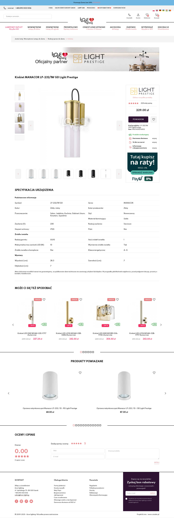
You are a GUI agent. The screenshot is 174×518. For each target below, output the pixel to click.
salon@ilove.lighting (22, 495)
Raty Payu (57, 490)
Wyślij (156, 462)
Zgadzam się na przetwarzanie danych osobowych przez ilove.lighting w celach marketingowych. (140, 500)
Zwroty (92, 490)
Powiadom (138, 119)
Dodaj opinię (147, 103)
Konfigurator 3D (119, 8)
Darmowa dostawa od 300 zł (64, 502)
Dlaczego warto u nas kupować (65, 500)
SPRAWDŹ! (97, 2)
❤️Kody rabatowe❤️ (104, 8)
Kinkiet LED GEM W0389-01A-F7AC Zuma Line (105, 334)
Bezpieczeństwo (60, 493)
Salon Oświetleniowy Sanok (65, 8)
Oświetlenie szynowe (94, 28)
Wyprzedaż (147, 28)
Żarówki (131, 28)
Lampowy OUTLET (14, 28)
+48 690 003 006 (23, 8)
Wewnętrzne (34, 28)
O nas (51, 8)
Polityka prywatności (96, 488)
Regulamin (93, 485)
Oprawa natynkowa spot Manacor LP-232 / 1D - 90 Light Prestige (50, 408)
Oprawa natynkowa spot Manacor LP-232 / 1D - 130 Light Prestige (124, 408)
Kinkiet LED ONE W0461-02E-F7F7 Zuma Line (32, 334)
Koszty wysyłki (59, 488)
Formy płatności (59, 485)
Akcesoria (115, 28)
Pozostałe (93, 480)
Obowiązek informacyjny (98, 495)
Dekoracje (163, 28)
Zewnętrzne (52, 28)
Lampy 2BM (81, 8)
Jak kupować (58, 495)
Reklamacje (93, 493)
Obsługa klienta (61, 480)
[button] (19, 87)
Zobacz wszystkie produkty (142, 97)
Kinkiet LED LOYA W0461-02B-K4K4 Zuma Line (68, 334)
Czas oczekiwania (60, 497)
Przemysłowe (70, 28)
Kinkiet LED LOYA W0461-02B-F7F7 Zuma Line (142, 334)
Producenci (91, 8)
